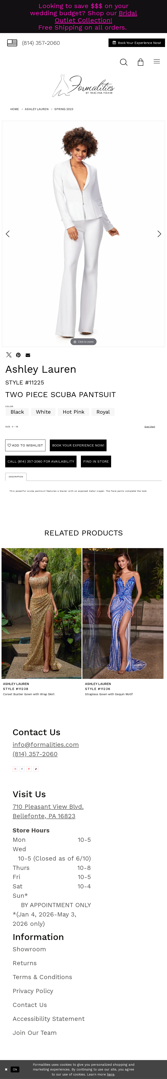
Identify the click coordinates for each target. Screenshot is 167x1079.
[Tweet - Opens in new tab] (9, 354)
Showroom (29, 949)
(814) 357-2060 (35, 754)
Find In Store (96, 461)
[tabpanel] (83, 234)
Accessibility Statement (49, 1018)
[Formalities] (83, 85)
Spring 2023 (63, 109)
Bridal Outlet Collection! (96, 16)
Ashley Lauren (36, 109)
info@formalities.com (46, 744)
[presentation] (42, 613)
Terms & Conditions (42, 977)
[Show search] (124, 61)
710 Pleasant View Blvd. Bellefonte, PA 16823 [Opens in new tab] (48, 811)
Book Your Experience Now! (78, 445)
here (110, 1074)
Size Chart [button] (149, 426)
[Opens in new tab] (15, 769)
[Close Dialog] (6, 1069)
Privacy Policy (33, 991)
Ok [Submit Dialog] (15, 1069)
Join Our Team (35, 1032)
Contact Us (30, 1005)
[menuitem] (33, 42)
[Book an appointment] (137, 43)
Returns (25, 963)
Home (14, 109)
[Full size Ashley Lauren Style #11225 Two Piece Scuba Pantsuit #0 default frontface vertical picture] (83, 234)
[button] (141, 61)
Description (16, 476)
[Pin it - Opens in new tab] (18, 354)
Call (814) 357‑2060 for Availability (41, 461)
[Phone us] (33, 42)
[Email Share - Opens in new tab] (27, 354)
